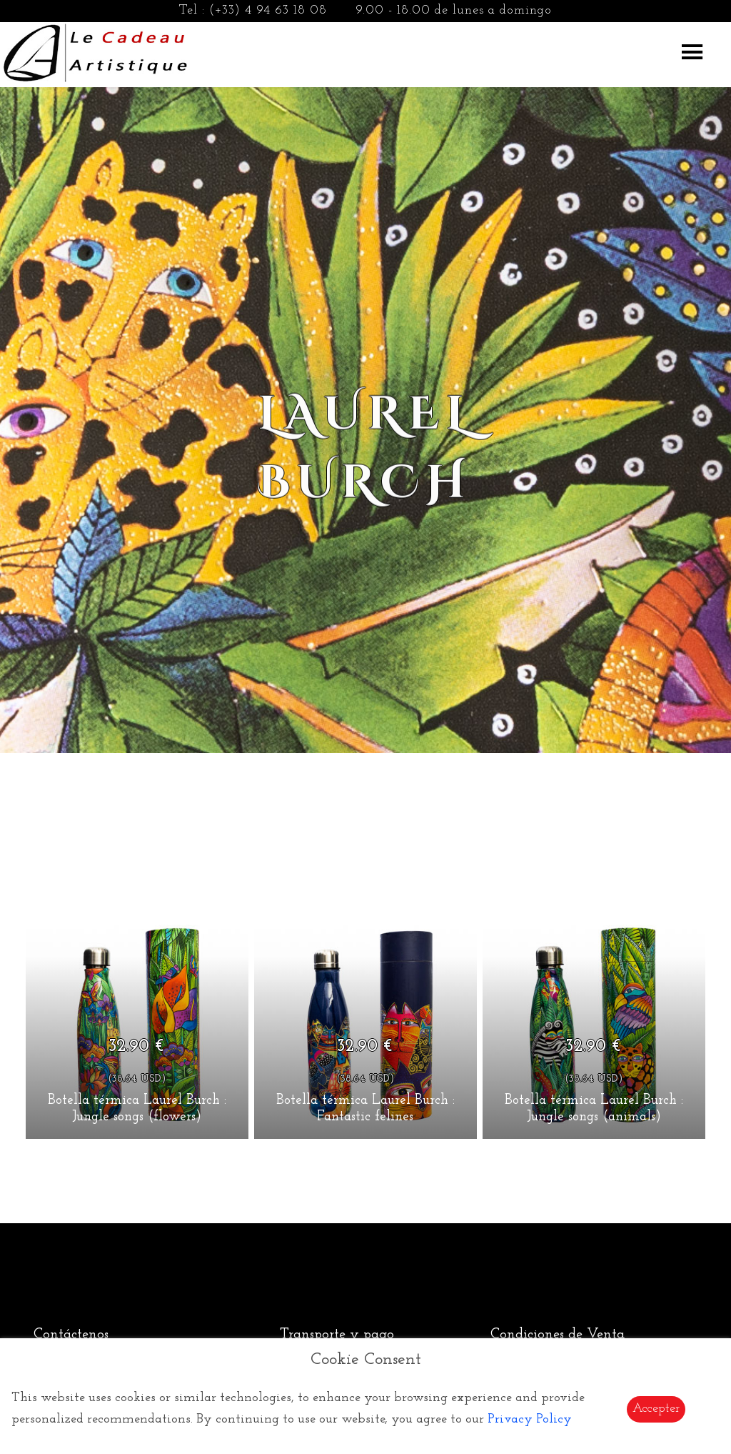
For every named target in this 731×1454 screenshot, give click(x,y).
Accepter (656, 1408)
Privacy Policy (530, 1419)
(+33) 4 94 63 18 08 (268, 10)
